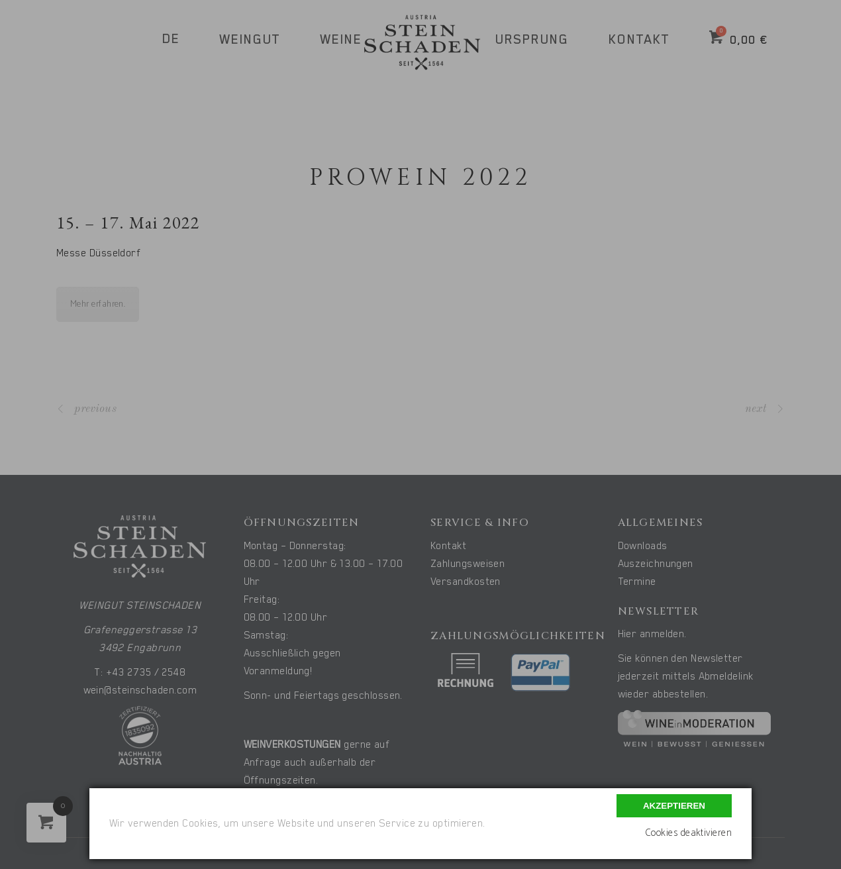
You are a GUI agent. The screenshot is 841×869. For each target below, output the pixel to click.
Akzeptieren (674, 806)
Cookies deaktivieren (688, 833)
